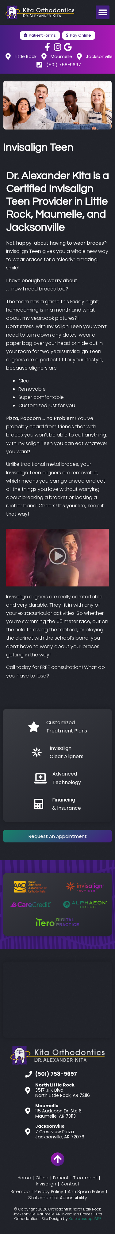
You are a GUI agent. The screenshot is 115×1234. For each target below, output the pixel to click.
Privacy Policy (48, 1191)
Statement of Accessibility (57, 1198)
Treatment (85, 1178)
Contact (70, 1184)
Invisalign (46, 1184)
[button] (102, 12)
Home (24, 1178)
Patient (61, 1178)
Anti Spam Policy (86, 1191)
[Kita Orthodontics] (57, 1000)
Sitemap (20, 1191)
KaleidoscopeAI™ (85, 1218)
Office (42, 1178)
